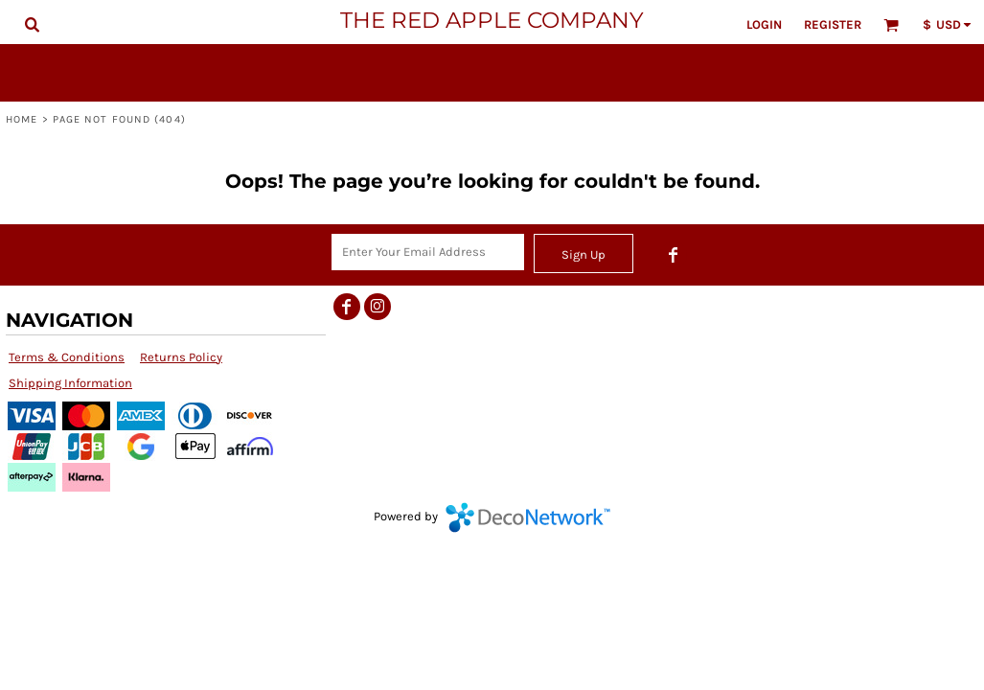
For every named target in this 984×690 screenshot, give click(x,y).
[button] (31, 24)
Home (21, 119)
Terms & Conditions (67, 357)
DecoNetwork (528, 517)
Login (764, 24)
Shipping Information (70, 383)
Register (832, 24)
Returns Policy (181, 357)
